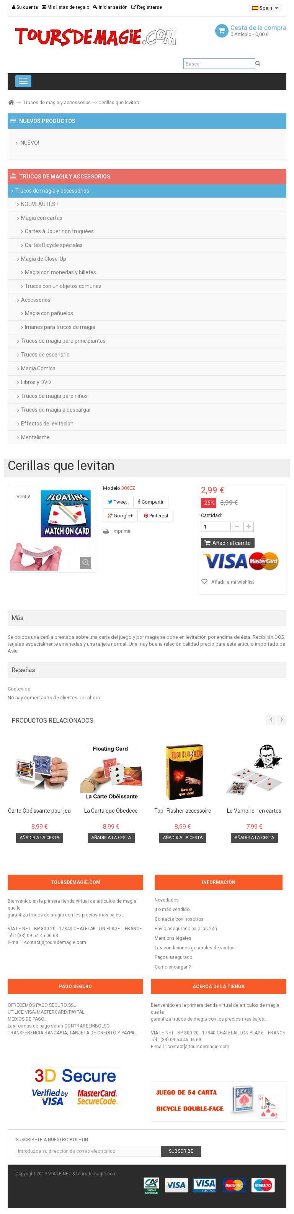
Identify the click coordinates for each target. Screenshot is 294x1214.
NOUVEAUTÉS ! (39, 204)
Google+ (120, 516)
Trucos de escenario (45, 355)
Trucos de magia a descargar (56, 410)
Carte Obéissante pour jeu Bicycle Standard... (39, 811)
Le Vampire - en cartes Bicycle (254, 811)
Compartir (150, 502)
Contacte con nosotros (179, 919)
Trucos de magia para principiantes (63, 341)
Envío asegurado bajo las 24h (186, 928)
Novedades (167, 900)
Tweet (117, 502)
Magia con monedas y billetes (60, 272)
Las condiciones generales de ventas (195, 948)
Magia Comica (38, 368)
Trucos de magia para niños (54, 396)
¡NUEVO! (29, 143)
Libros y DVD (36, 382)
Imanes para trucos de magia (60, 327)
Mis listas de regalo (65, 7)
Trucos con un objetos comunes (63, 286)
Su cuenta (25, 7)
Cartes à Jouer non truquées (59, 231)
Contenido (19, 689)
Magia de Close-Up (43, 259)
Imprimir (122, 531)
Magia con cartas (41, 218)
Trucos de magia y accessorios (57, 102)
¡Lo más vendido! (173, 909)
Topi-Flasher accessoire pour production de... (182, 811)
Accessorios (36, 300)
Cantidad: (211, 515)
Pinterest (156, 516)
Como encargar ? (173, 967)
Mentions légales (173, 938)
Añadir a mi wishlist (232, 582)
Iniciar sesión (110, 7)
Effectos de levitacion (47, 423)
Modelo (111, 488)
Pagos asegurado (173, 957)
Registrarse (146, 7)
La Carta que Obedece (111, 811)
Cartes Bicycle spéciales (54, 245)
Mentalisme (35, 437)
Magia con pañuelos (49, 313)
